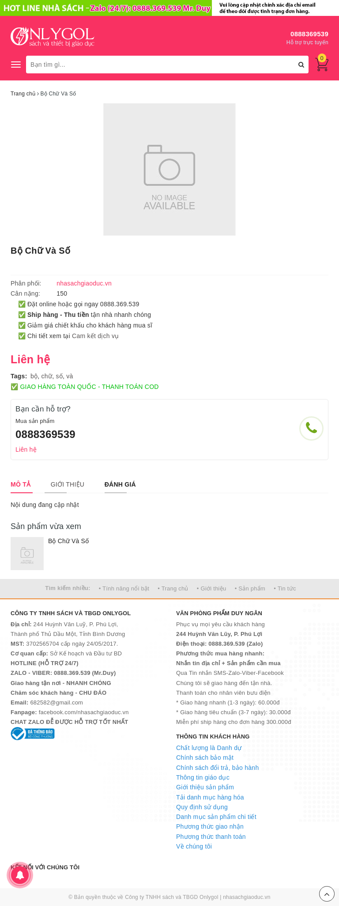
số (59, 376)
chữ (47, 376)
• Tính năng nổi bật (124, 588)
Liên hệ (26, 449)
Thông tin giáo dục (203, 777)
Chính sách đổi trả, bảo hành (217, 767)
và (69, 376)
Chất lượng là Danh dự (208, 747)
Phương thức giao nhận (210, 826)
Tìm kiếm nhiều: (67, 588)
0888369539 (309, 34)
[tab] (20, 484)
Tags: (19, 376)
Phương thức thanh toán (211, 836)
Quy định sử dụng (202, 807)
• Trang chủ (173, 588)
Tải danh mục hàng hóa (210, 797)
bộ (34, 376)
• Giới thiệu (211, 588)
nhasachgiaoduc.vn (247, 897)
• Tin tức (285, 588)
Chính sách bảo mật (205, 757)
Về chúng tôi (194, 846)
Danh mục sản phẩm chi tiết (216, 816)
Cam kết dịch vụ (95, 335)
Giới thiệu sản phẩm (205, 787)
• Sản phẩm (250, 588)
